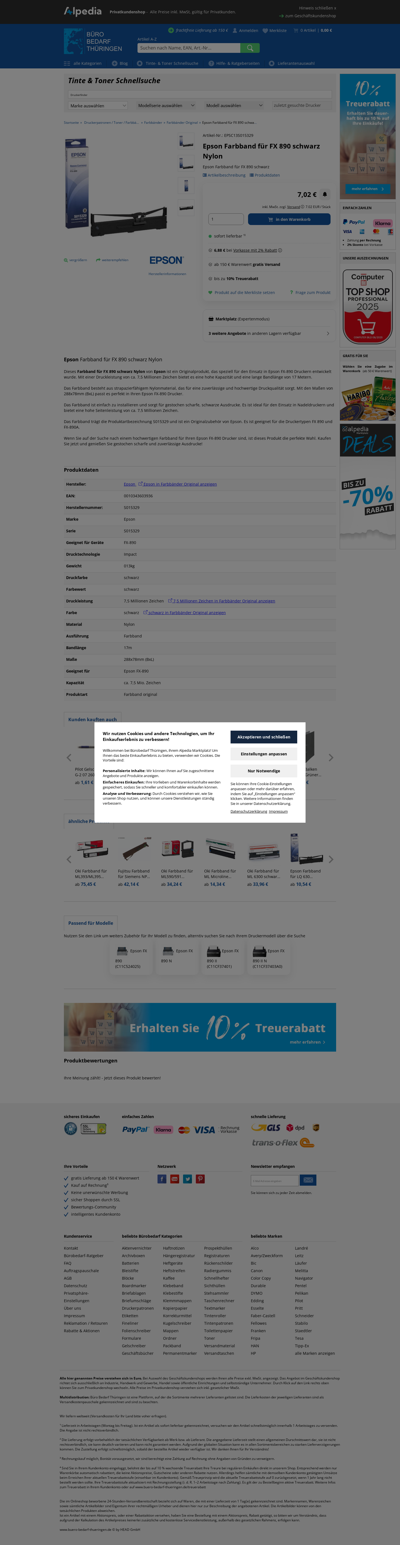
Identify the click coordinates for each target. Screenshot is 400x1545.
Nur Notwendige (264, 770)
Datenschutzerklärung (249, 811)
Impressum (278, 811)
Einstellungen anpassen (264, 754)
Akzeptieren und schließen (264, 737)
